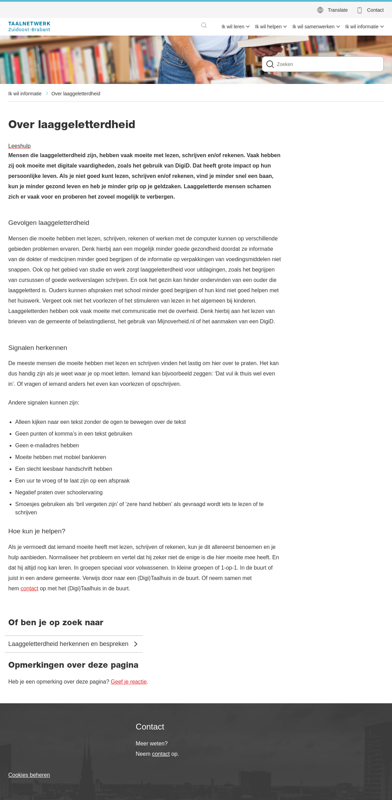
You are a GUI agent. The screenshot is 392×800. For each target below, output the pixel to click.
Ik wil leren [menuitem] (233, 26)
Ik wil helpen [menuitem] (268, 26)
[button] (204, 25)
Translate (338, 10)
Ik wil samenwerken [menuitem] (313, 26)
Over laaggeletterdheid (75, 93)
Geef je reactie (129, 682)
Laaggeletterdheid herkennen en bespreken (68, 643)
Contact (375, 10)
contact (30, 588)
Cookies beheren (29, 775)
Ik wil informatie (24, 93)
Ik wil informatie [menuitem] (362, 26)
